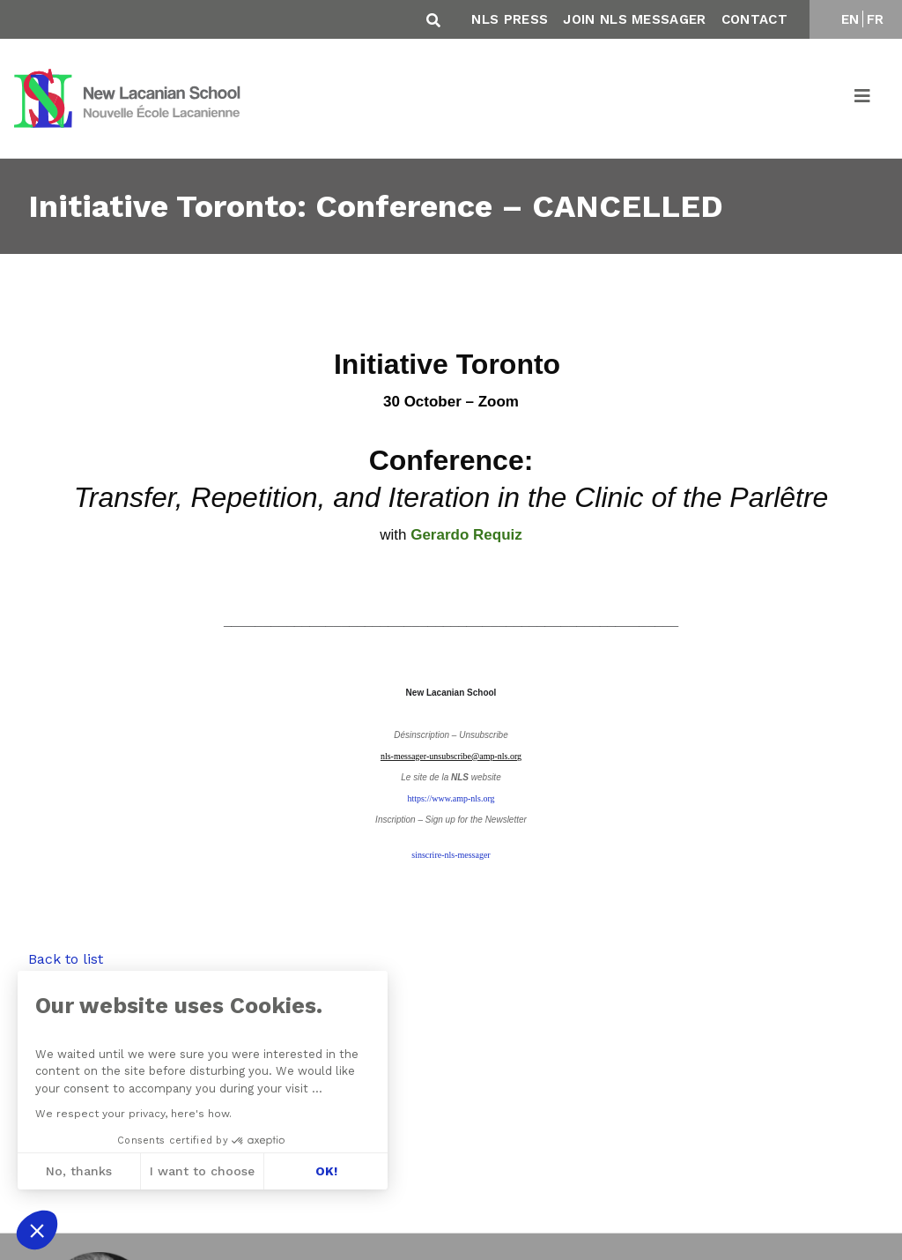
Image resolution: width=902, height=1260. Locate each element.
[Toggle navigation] (863, 98)
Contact (754, 19)
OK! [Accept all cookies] (324, 1171)
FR (875, 19)
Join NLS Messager (634, 19)
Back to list (65, 959)
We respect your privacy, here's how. (131, 1113)
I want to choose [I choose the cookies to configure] (200, 1171)
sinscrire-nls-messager (450, 855)
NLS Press (509, 19)
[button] (37, 1230)
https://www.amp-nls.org (450, 798)
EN (850, 19)
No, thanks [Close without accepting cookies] (77, 1171)
